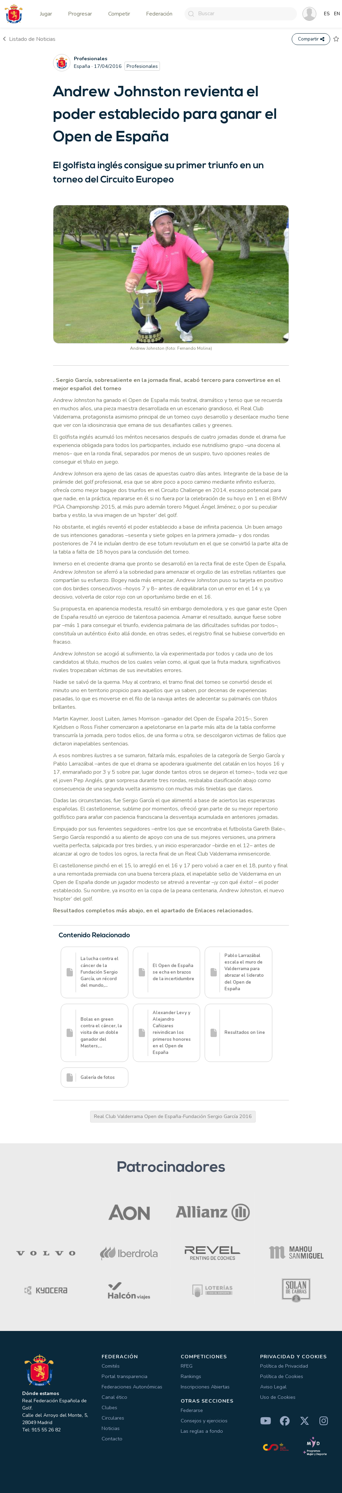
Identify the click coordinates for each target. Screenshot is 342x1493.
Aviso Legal (273, 1386)
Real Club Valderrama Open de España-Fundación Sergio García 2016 (173, 1116)
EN (337, 14)
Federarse (192, 1410)
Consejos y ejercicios (204, 1420)
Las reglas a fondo (202, 1431)
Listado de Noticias (29, 39)
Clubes (109, 1407)
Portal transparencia (124, 1376)
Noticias (111, 1428)
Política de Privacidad (284, 1365)
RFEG (187, 1365)
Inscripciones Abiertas (205, 1386)
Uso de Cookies (278, 1397)
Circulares (113, 1417)
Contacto (112, 1438)
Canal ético (114, 1397)
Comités (111, 1365)
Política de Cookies (281, 1376)
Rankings (191, 1376)
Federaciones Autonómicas (132, 1386)
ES (327, 14)
